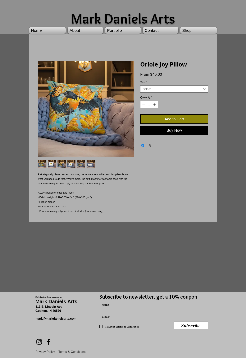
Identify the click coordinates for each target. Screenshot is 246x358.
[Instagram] (39, 342)
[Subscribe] (191, 325)
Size (143, 82)
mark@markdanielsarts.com (55, 318)
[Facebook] (48, 342)
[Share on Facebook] (142, 145)
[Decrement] (143, 104)
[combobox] (174, 89)
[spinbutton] (149, 104)
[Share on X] (150, 145)
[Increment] (155, 104)
